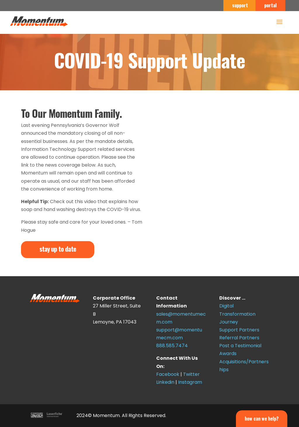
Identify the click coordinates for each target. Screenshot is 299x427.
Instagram (190, 382)
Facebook (167, 374)
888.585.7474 (172, 345)
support (240, 6)
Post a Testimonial (240, 345)
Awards (228, 353)
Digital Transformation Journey (237, 313)
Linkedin (165, 382)
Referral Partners (239, 337)
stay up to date (57, 248)
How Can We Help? (262, 418)
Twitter (191, 374)
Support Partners (239, 329)
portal (270, 6)
